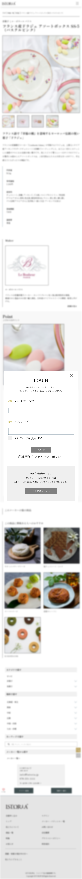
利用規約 (24, 457)
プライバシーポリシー (49, 457)
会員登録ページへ (41, 491)
